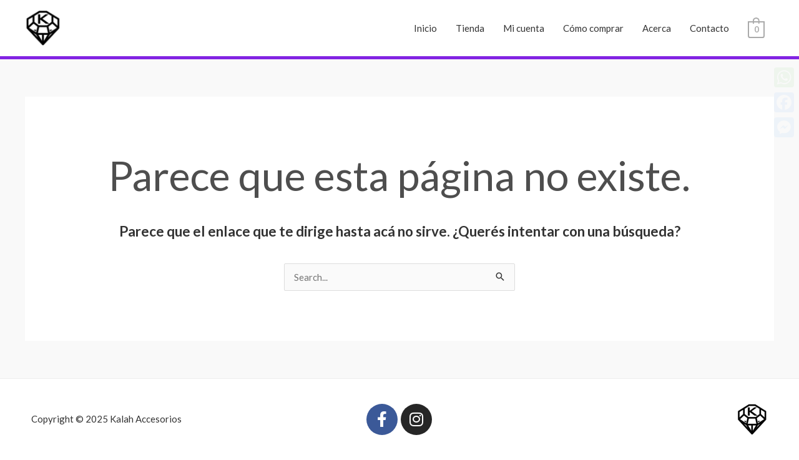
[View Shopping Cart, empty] (756, 28)
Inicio (425, 28)
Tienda (470, 28)
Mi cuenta (523, 28)
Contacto (709, 28)
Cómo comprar (593, 28)
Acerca (656, 28)
